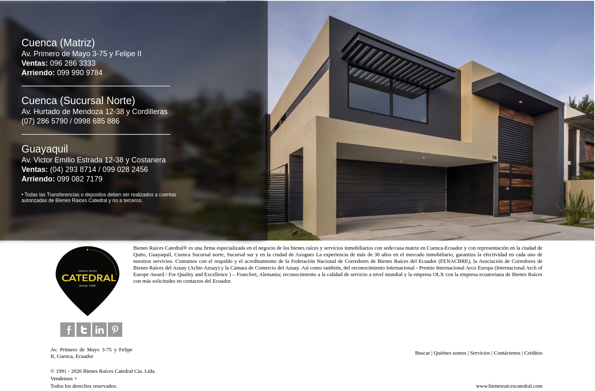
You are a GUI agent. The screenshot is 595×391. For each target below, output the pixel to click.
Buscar (422, 353)
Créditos (533, 353)
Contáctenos (507, 353)
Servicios (480, 353)
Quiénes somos (450, 353)
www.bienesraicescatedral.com (509, 386)
